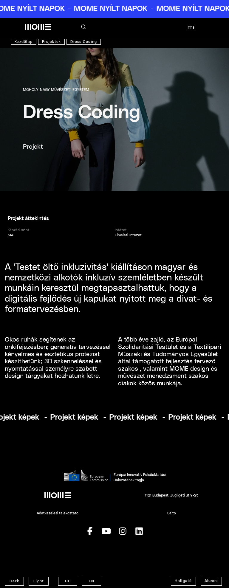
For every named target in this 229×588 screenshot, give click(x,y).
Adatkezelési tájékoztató (57, 513)
